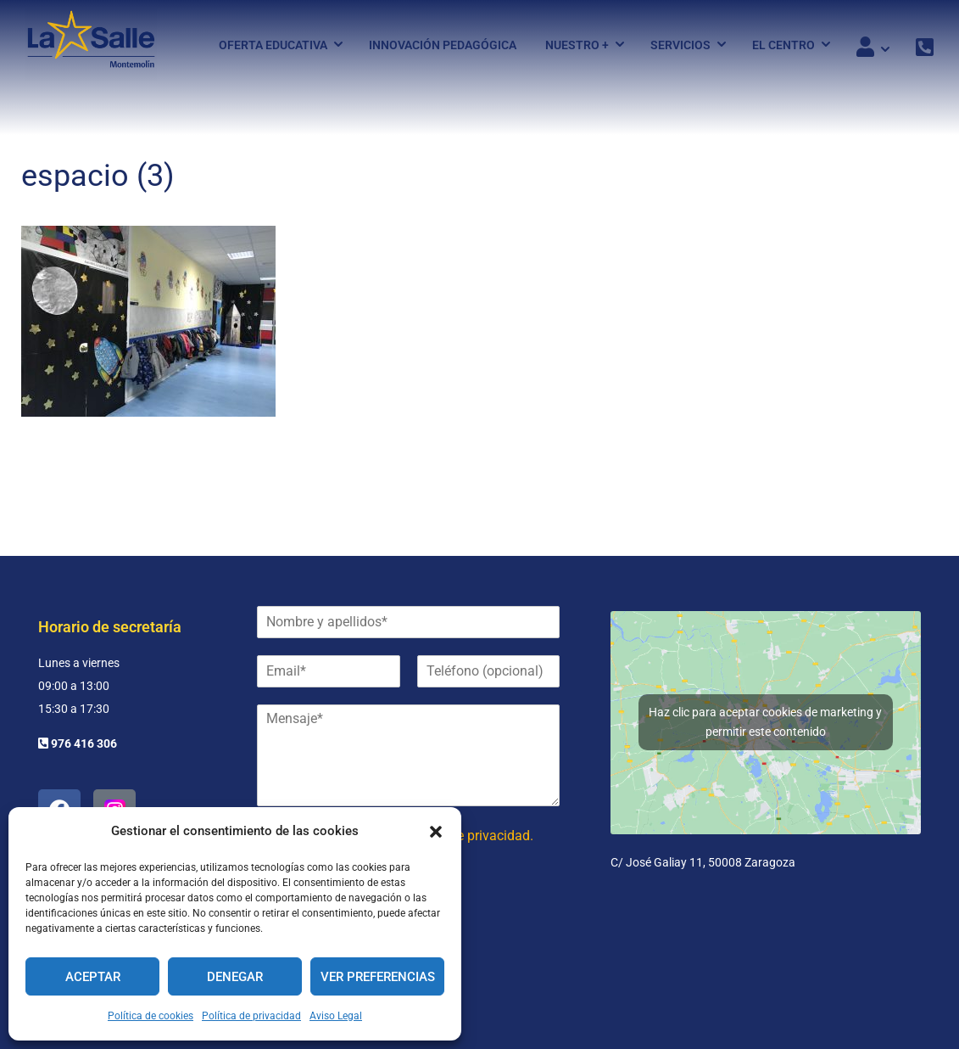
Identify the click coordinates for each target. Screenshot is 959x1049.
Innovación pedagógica (442, 45)
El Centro (783, 45)
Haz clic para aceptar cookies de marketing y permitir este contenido (765, 721)
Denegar (235, 976)
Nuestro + (577, 45)
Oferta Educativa (273, 45)
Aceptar (92, 976)
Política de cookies (150, 1016)
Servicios (680, 45)
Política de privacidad (251, 1016)
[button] (435, 831)
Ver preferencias (378, 976)
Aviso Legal (335, 1016)
